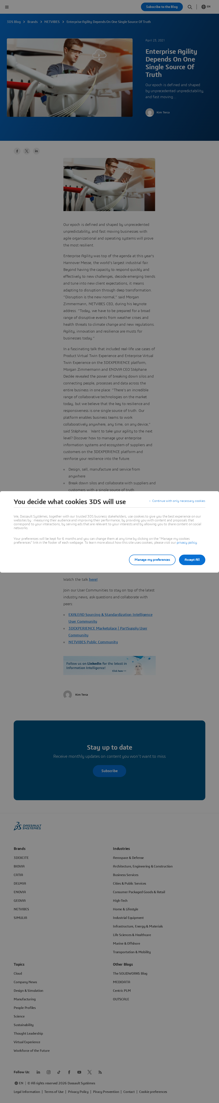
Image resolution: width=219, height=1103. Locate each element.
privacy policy (187, 542)
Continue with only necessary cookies (178, 502)
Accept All (192, 559)
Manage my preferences (149, 559)
